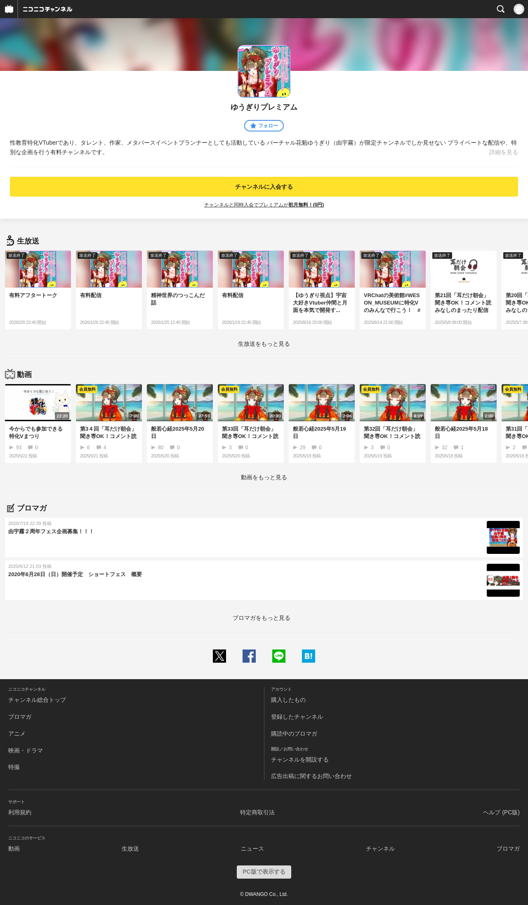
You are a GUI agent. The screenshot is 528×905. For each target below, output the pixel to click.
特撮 (14, 767)
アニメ (17, 733)
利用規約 (19, 812)
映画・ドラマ (25, 750)
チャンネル (380, 848)
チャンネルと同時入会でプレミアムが (264, 205)
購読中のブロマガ (294, 733)
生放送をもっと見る (264, 343)
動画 (14, 848)
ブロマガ (19, 716)
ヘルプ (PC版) (501, 812)
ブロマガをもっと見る (261, 617)
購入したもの (288, 699)
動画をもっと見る (264, 477)
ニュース (252, 848)
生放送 (130, 848)
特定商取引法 (257, 812)
